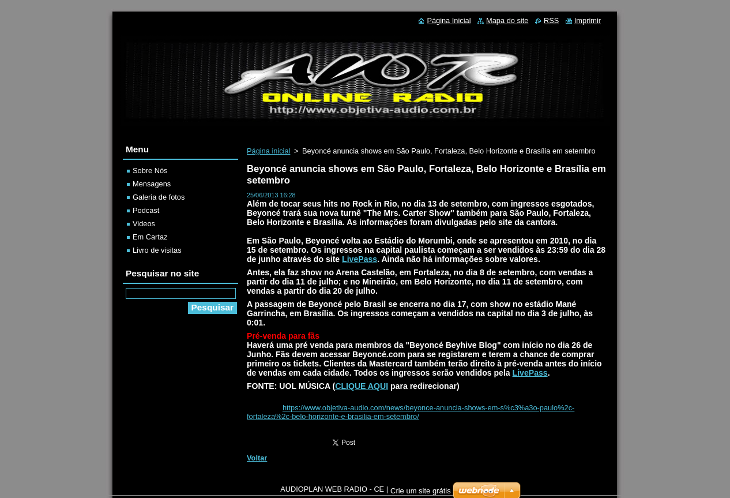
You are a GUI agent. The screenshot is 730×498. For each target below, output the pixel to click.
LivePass (359, 259)
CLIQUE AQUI (361, 386)
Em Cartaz (150, 237)
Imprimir (587, 20)
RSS (551, 20)
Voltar (257, 458)
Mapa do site (507, 20)
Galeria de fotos (159, 197)
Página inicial (268, 151)
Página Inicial (449, 20)
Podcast (146, 210)
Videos (144, 223)
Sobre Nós (150, 170)
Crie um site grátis (420, 493)
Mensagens (152, 183)
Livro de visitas (157, 250)
